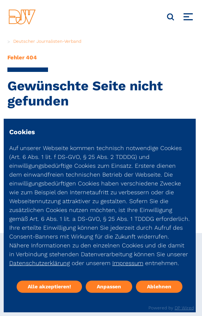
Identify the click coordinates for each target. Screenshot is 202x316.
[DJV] (22, 16)
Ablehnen (159, 286)
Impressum (127, 263)
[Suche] (170, 17)
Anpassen (109, 286)
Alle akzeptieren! (49, 286)
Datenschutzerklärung (39, 263)
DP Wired (184, 307)
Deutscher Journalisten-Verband (47, 41)
